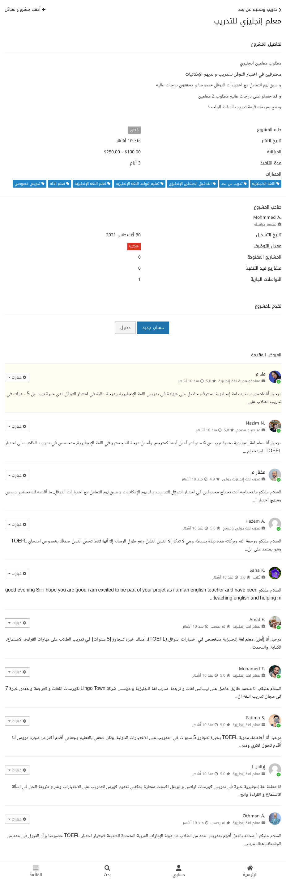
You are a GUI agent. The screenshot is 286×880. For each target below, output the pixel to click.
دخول (125, 327)
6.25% (134, 246)
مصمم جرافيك (265, 224)
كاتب (256, 577)
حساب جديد (153, 327)
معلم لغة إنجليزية (246, 626)
